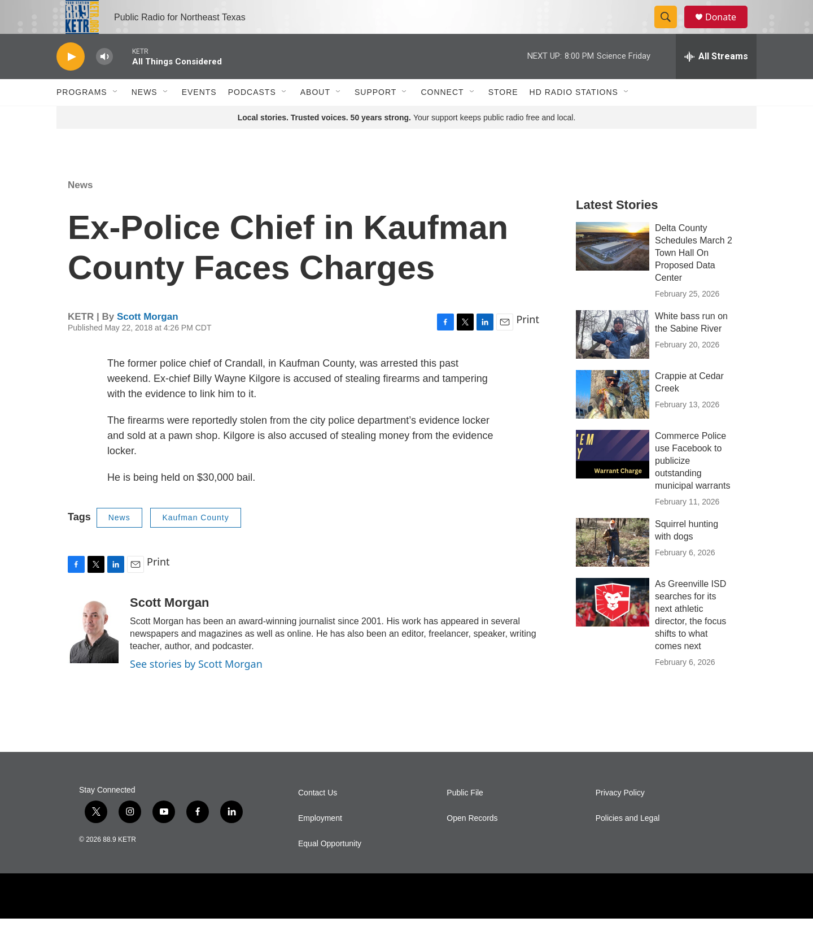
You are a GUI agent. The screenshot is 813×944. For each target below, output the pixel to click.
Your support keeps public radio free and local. (407, 142)
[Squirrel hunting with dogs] (612, 567)
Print (527, 344)
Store (503, 117)
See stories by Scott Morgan (196, 689)
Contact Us (317, 818)
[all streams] (716, 82)
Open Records (472, 843)
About (315, 117)
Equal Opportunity (329, 869)
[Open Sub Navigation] (115, 117)
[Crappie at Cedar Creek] (612, 419)
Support (375, 117)
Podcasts (252, 117)
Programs (81, 117)
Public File (465, 818)
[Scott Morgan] (93, 655)
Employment (320, 843)
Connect (442, 117)
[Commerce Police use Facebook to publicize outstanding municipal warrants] (612, 479)
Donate (727, 30)
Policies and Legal (628, 843)
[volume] (104, 82)
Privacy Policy (620, 818)
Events (199, 117)
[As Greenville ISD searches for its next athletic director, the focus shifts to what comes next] (612, 627)
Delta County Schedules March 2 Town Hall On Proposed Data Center (693, 278)
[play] (71, 82)
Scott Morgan (147, 342)
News (145, 117)
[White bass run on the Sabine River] (612, 360)
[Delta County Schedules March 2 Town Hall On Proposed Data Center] (612, 271)
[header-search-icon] (670, 30)
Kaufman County (195, 542)
